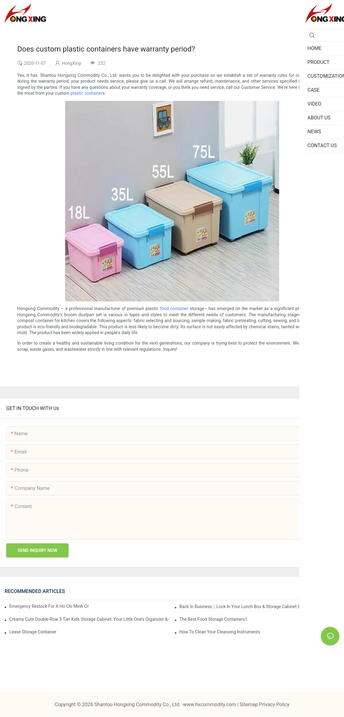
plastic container (87, 93)
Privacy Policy (274, 704)
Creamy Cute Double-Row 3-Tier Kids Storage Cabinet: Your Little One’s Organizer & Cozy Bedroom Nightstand (89, 619)
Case (316, 591)
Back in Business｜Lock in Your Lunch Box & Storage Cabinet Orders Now (250, 606)
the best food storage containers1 (213, 619)
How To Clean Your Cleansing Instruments (219, 631)
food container (174, 308)
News (331, 591)
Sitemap (249, 704)
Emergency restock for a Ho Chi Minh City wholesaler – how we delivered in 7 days (49, 606)
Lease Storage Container (33, 631)
